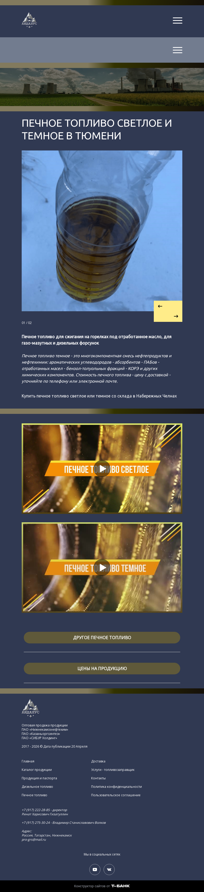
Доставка (98, 761)
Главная (28, 761)
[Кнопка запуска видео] (102, 468)
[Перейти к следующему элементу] (168, 316)
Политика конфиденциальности (116, 787)
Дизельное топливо (37, 787)
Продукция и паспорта (39, 778)
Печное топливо (34, 795)
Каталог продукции (37, 770)
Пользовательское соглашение (116, 795)
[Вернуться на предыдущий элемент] (168, 306)
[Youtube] (94, 869)
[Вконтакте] (109, 869)
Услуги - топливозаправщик (113, 770)
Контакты (98, 778)
